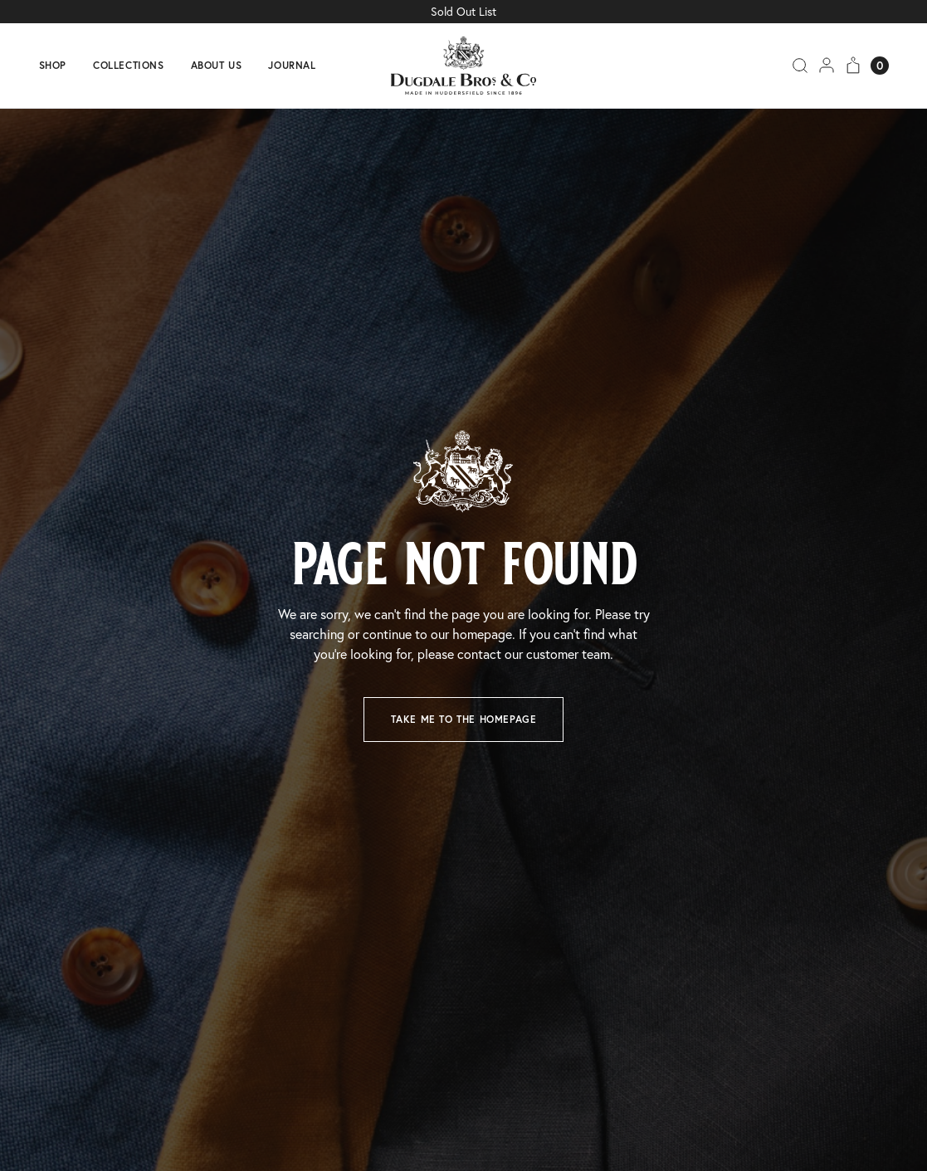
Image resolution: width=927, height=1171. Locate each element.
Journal (291, 66)
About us (216, 66)
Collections (128, 66)
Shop (52, 66)
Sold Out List (463, 11)
